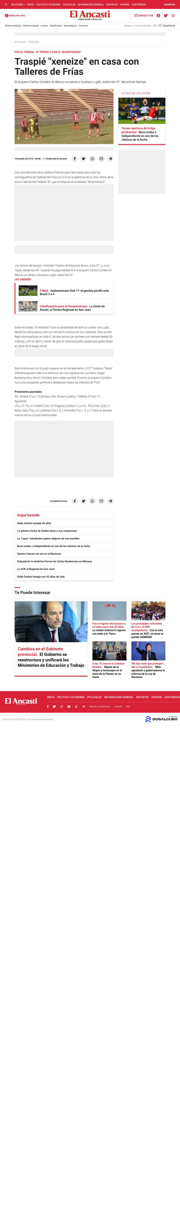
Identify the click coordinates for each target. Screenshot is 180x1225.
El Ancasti (21, 42)
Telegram (83, 706)
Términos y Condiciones (99, 706)
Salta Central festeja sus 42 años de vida (41, 576)
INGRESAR (169, 4)
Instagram (61, 706)
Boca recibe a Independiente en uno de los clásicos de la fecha (53, 546)
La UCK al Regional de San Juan (35, 569)
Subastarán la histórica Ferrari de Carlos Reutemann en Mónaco (54, 561)
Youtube (69, 706)
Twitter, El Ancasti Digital (54, 706)
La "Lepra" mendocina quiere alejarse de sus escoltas (48, 538)
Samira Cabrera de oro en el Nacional (39, 553)
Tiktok (76, 706)
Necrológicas (70, 25)
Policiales (69, 4)
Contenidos (139, 4)
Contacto (83, 25)
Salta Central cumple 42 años (34, 523)
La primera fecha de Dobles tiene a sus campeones (47, 530)
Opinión (124, 4)
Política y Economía (48, 4)
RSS (128, 706)
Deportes (112, 4)
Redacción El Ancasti (56, 158)
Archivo (44, 25)
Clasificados (56, 25)
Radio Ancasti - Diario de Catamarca (15, 15)
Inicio (30, 4)
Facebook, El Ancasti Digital (48, 706)
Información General (91, 4)
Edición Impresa (31, 25)
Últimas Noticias (13, 25)
